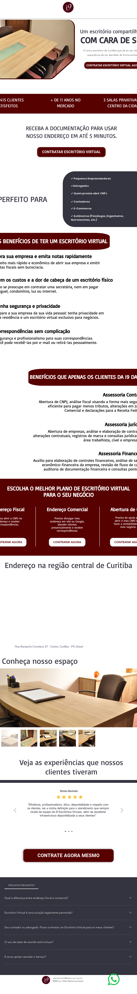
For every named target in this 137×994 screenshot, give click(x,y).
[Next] (122, 810)
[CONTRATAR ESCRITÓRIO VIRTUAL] (71, 152)
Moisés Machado (69, 791)
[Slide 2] (68, 831)
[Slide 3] (71, 831)
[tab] (21, 885)
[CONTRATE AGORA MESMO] (68, 855)
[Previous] (15, 810)
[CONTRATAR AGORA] (67, 542)
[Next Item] (133, 698)
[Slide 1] (65, 831)
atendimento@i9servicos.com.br (67, 978)
